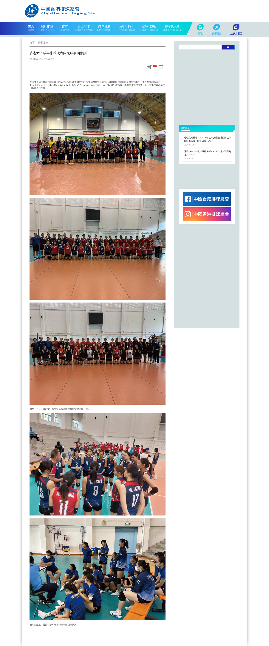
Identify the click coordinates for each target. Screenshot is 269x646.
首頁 (32, 42)
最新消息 (43, 42)
